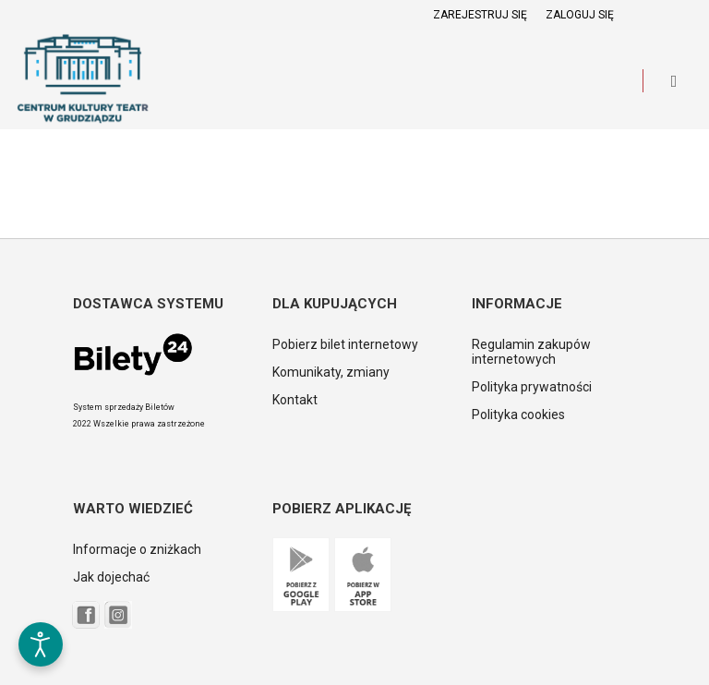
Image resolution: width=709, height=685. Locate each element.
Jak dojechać (111, 577)
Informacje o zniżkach (137, 549)
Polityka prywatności (532, 386)
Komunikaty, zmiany (331, 372)
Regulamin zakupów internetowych (531, 352)
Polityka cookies (518, 414)
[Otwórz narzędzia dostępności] (40, 644)
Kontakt (295, 399)
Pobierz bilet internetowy (345, 344)
